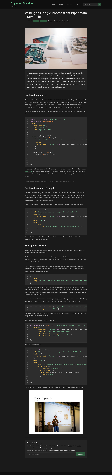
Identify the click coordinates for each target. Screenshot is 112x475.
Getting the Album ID (36, 95)
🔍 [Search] (99, 4)
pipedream (43, 20)
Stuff (78, 4)
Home (53, 4)
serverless (36, 20)
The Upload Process (35, 245)
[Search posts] (90, 4)
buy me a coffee (57, 181)
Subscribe (80, 454)
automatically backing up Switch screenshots (64, 73)
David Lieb (82, 250)
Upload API (38, 287)
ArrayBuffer (58, 299)
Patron (70, 446)
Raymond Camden (22, 3)
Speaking (69, 4)
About (61, 4)
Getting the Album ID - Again (40, 188)
